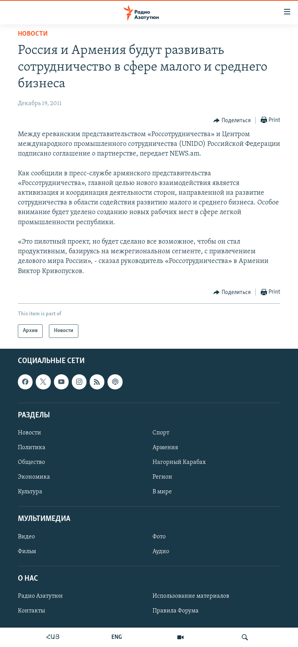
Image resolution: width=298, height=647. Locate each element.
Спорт (160, 433)
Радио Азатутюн (40, 596)
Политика (31, 448)
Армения (165, 448)
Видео (26, 536)
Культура (30, 492)
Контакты (31, 611)
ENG (116, 637)
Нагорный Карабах (179, 462)
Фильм (27, 551)
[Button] (232, 120)
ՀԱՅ (53, 637)
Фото (159, 536)
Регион (162, 477)
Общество (31, 462)
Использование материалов (190, 596)
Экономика (34, 477)
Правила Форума (175, 611)
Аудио (160, 551)
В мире (162, 492)
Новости (33, 34)
